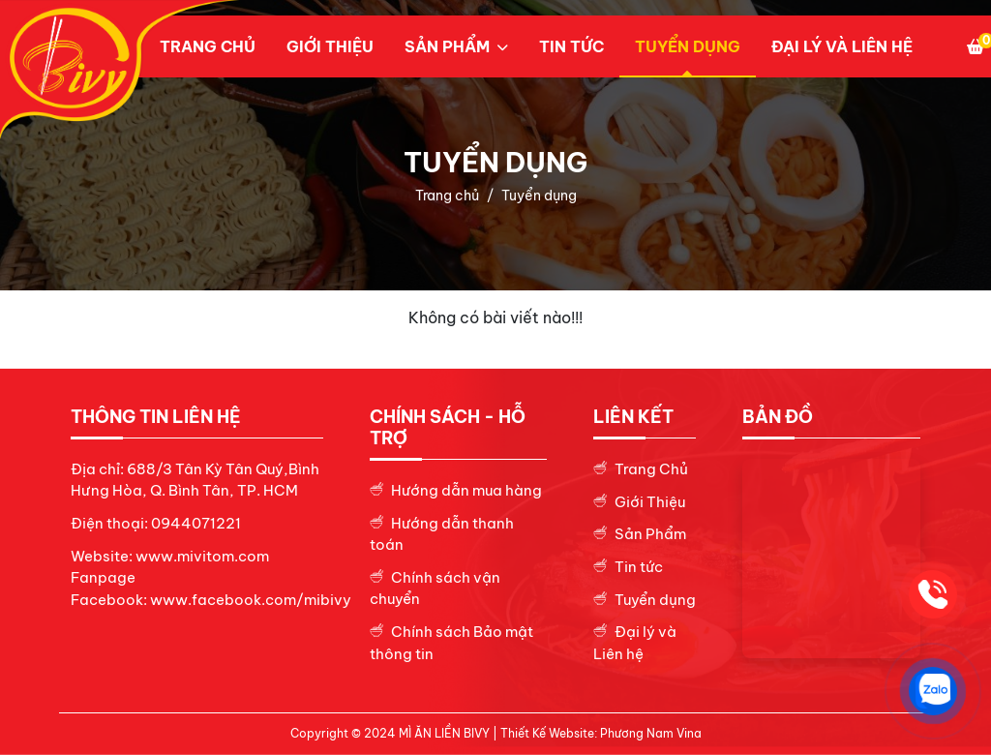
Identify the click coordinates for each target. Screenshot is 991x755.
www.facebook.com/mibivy (250, 599)
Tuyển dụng (687, 46)
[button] (456, 46)
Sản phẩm (447, 46)
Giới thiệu (330, 46)
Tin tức (571, 46)
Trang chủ (207, 46)
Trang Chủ (651, 469)
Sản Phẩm (650, 534)
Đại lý (636, 631)
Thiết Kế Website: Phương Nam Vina (601, 733)
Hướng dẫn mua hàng (466, 490)
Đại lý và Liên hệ (842, 46)
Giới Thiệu (650, 502)
